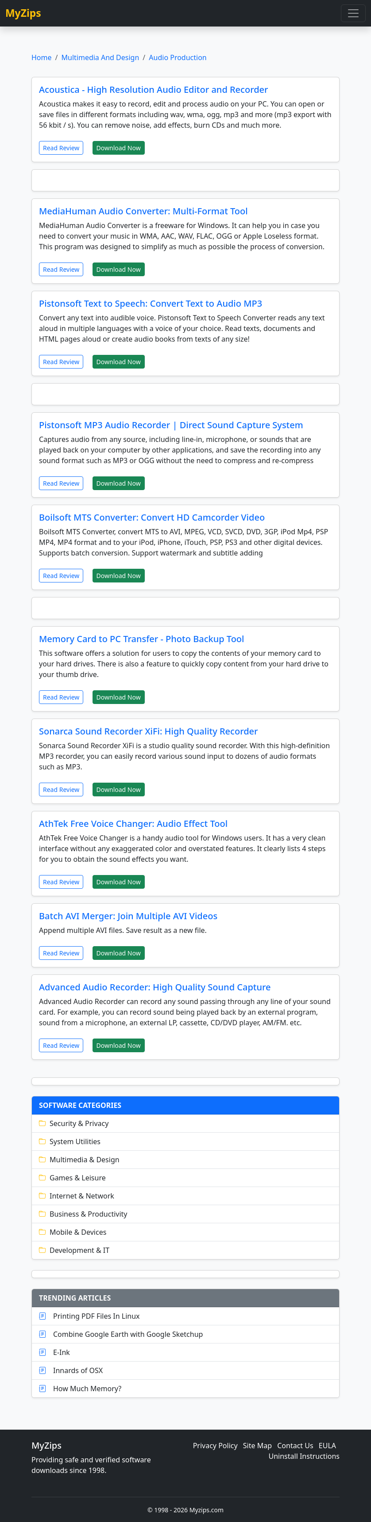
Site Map (257, 1445)
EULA (327, 1445)
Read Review (61, 148)
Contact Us (295, 1445)
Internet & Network (76, 1196)
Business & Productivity (83, 1214)
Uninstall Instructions (304, 1456)
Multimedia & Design (79, 1159)
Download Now (119, 148)
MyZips (23, 13)
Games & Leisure (72, 1178)
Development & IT (74, 1250)
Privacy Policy (215, 1445)
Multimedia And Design (100, 57)
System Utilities (69, 1141)
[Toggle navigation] (353, 13)
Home (41, 57)
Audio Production (177, 57)
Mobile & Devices (72, 1232)
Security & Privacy (73, 1123)
